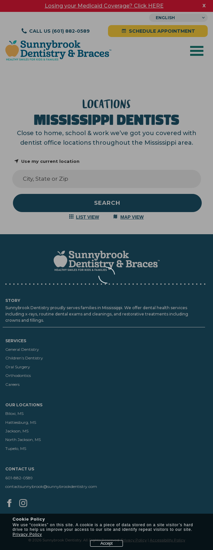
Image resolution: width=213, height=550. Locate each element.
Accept (106, 543)
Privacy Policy (27, 534)
